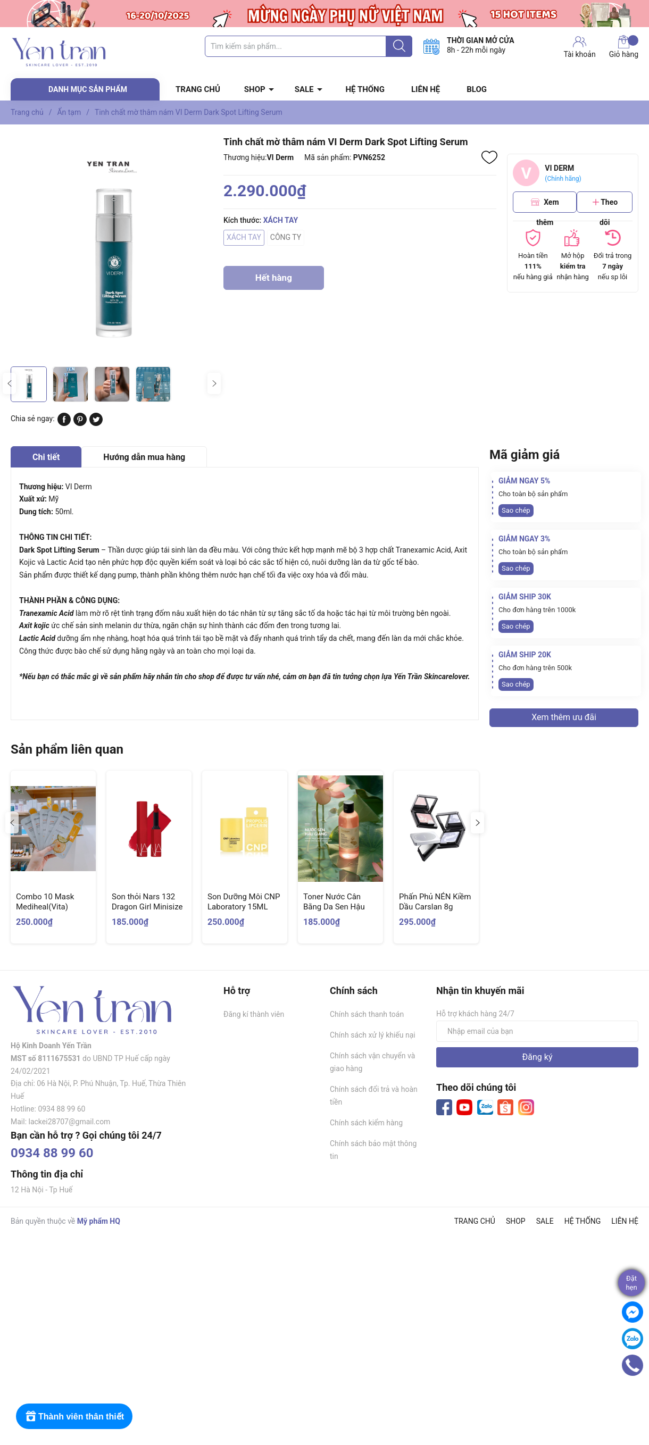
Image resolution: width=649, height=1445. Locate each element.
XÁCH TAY (244, 237)
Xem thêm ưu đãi (563, 717)
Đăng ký (537, 1057)
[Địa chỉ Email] (537, 1031)
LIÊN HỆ (425, 89)
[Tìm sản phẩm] (308, 46)
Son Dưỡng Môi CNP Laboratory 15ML (243, 902)
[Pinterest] (80, 423)
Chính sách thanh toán (367, 1014)
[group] (112, 248)
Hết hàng (274, 281)
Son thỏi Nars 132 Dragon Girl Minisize (147, 902)
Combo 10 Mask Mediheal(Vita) (45, 902)
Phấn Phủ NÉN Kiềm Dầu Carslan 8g (435, 902)
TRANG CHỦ (198, 89)
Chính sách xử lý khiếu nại (372, 1035)
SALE (304, 89)
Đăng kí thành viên (253, 1014)
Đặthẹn (631, 1282)
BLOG (477, 89)
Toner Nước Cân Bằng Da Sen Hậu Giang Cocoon (334, 907)
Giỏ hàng (623, 47)
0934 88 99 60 (52, 1153)
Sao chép (516, 510)
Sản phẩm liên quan (67, 749)
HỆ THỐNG (365, 89)
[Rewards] (74, 1416)
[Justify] (399, 46)
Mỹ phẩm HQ (98, 1221)
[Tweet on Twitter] (96, 423)
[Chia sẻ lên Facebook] (64, 423)
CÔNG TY (285, 237)
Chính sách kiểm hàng (366, 1122)
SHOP (254, 89)
